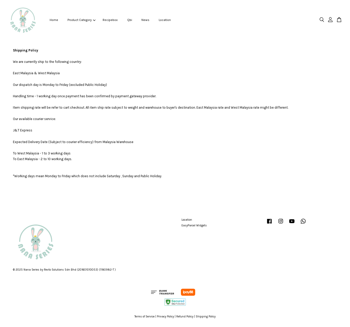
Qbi (129, 20)
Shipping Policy (206, 316)
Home (54, 20)
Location (165, 20)
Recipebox (110, 20)
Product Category (81, 20)
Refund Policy (184, 316)
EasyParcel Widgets (194, 225)
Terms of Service (144, 316)
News (145, 20)
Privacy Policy (165, 316)
